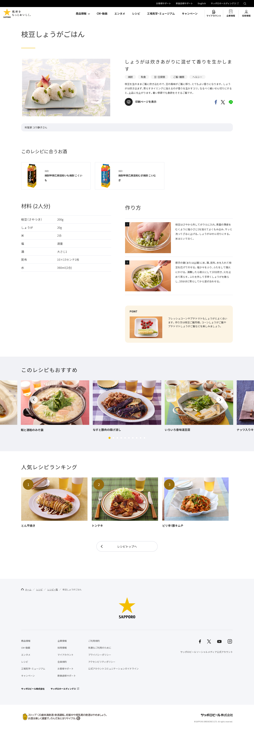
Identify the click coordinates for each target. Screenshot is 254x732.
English (202, 3)
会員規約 (62, 661)
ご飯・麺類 (178, 77)
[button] (109, 438)
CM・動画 (102, 13)
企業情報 (230, 15)
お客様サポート (163, 3)
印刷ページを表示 (145, 102)
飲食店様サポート (184, 3)
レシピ (136, 13)
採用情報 (246, 15)
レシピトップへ (127, 546)
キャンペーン (190, 13)
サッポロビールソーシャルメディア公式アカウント (206, 652)
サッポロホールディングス (223, 3)
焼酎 (130, 77)
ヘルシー (197, 77)
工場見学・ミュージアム (161, 13)
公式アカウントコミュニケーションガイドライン (113, 668)
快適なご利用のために (99, 647)
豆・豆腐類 (159, 77)
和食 (143, 77)
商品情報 (81, 13)
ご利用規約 (94, 640)
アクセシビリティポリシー (101, 661)
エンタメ (119, 13)
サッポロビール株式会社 (32, 688)
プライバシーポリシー (99, 654)
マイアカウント (213, 15)
